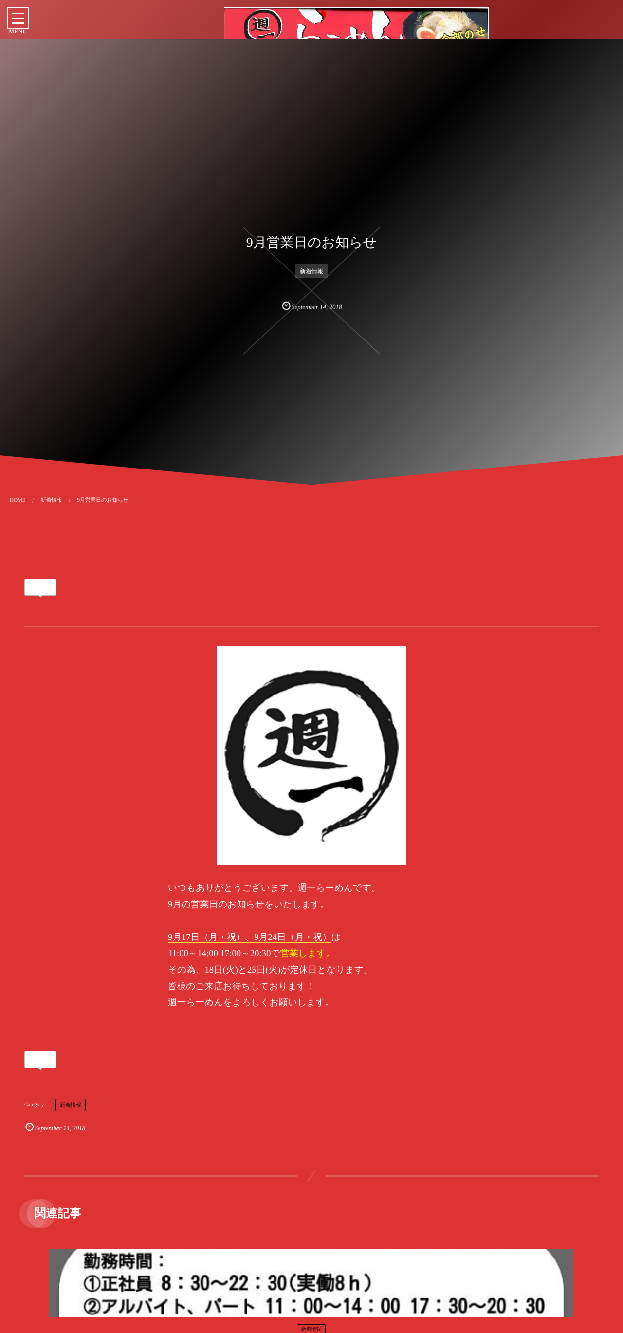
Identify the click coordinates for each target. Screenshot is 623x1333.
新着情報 (311, 270)
